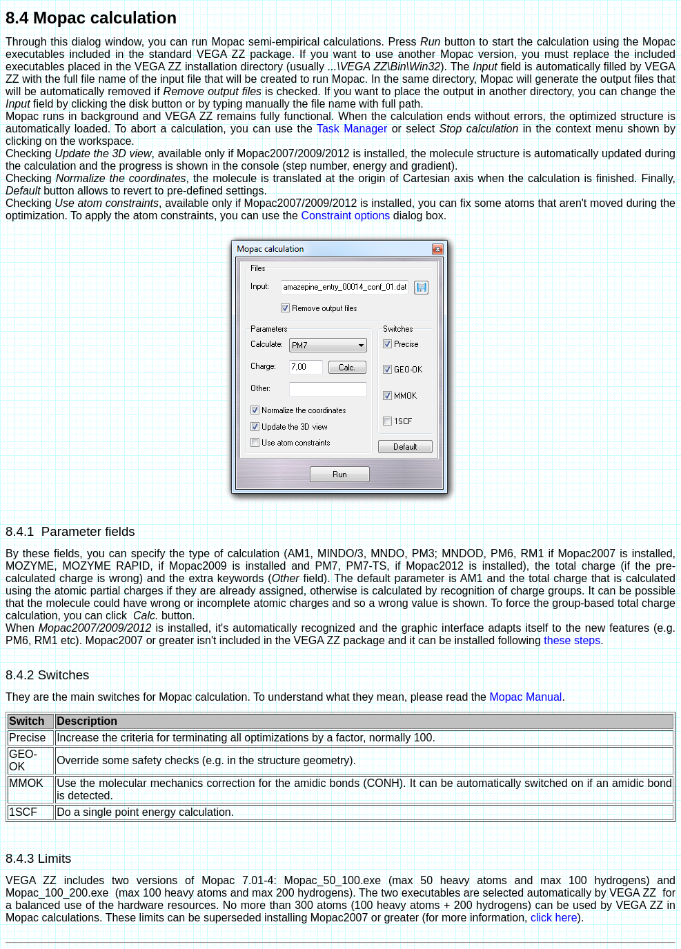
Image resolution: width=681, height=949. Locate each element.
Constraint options (345, 215)
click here (554, 917)
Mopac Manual (525, 697)
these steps (572, 640)
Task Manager (352, 128)
